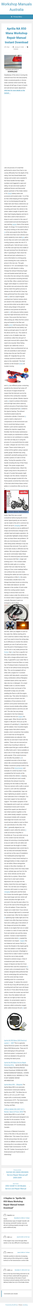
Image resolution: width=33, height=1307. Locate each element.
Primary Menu (16, 17)
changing (17, 525)
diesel (10, 193)
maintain (16, 49)
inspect (20, 716)
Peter (8, 47)
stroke (21, 364)
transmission (19, 768)
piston (11, 325)
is (4, 232)
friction (6, 652)
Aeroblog (25, 1305)
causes (14, 224)
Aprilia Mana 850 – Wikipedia (13, 1084)
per (23, 237)
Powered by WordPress (11, 1305)
